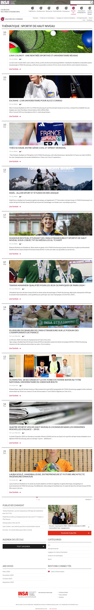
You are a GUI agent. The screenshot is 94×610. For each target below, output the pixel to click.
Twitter (43, 595)
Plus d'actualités (68, 532)
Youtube (46, 595)
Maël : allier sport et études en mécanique (34, 192)
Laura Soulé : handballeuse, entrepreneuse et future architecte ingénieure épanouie (47, 474)
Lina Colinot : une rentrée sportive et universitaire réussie (44, 55)
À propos (35, 18)
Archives (89, 20)
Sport (90, 18)
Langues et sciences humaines (66, 18)
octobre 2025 (7, 578)
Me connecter (53, 608)
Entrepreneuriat (82, 18)
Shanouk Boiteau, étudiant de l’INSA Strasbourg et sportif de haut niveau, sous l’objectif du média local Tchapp (49, 238)
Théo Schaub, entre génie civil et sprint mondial (38, 147)
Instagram (52, 595)
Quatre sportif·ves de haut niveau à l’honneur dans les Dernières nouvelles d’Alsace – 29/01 (48, 427)
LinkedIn (49, 595)
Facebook (40, 595)
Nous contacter (63, 594)
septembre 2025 (8, 581)
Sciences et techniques (47, 18)
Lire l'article (13, 69)
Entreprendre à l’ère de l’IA (11, 522)
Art (84, 20)
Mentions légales (63, 591)
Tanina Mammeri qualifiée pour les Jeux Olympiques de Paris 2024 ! (48, 285)
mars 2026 (6, 571)
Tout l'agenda (23, 545)
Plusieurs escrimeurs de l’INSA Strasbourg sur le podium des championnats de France (44, 331)
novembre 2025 (8, 574)
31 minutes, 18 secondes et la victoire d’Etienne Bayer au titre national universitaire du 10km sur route (46, 380)
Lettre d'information (57, 571)
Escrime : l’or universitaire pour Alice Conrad (36, 100)
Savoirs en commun (14, 19)
